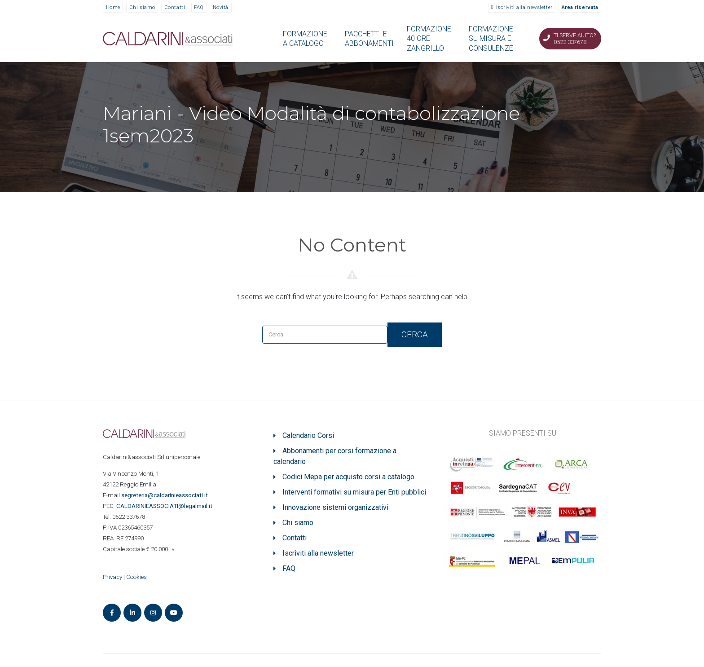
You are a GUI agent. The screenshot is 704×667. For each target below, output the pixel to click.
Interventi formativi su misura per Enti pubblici (354, 492)
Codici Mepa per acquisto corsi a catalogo (348, 477)
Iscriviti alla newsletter (524, 7)
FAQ (199, 7)
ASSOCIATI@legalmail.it (165, 506)
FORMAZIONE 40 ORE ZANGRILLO (429, 39)
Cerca (414, 334)
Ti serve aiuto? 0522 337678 (575, 38)
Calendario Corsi (308, 435)
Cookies (136, 577)
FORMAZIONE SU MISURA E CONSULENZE (491, 39)
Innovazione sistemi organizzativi (335, 507)
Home (113, 7)
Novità (221, 7)
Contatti (174, 7)
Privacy (112, 577)
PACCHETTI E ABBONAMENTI (369, 39)
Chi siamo (142, 7)
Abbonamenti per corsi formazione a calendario (334, 456)
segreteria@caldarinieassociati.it (165, 495)
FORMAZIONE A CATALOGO (305, 39)
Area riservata (580, 7)
